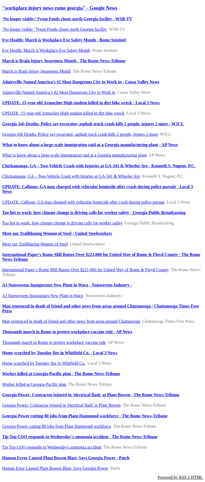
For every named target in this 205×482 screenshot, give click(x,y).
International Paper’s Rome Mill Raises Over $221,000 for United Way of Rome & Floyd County (85, 269)
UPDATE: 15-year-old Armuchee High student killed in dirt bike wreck (63, 113)
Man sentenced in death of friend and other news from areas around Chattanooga (71, 321)
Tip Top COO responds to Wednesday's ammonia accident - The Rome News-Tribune (79, 436)
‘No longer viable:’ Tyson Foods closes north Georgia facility (54, 29)
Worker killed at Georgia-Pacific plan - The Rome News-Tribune (61, 373)
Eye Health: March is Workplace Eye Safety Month (46, 50)
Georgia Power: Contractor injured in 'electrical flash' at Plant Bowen (61, 405)
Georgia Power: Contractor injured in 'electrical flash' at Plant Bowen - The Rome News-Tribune (90, 394)
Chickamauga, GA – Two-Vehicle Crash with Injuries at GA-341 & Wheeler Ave (71, 176)
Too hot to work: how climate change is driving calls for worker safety (62, 223)
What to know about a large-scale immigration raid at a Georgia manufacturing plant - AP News (90, 144)
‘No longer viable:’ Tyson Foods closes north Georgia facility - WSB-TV (67, 19)
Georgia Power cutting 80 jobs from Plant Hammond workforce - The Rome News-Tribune (85, 416)
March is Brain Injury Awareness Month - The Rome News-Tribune (63, 61)
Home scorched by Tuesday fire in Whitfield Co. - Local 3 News (59, 353)
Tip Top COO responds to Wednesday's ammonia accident (51, 447)
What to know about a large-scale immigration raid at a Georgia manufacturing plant (74, 155)
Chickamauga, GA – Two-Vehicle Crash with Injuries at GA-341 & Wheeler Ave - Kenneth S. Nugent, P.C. (98, 166)
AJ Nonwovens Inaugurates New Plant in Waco (42, 295)
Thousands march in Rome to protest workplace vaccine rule (54, 342)
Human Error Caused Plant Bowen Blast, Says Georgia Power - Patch (65, 458)
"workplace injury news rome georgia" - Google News (59, 8)
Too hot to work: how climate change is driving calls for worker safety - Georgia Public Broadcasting (93, 212)
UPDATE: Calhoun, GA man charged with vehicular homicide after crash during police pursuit (83, 202)
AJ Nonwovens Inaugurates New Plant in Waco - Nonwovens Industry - (67, 285)
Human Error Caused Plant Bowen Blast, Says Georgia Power (55, 468)
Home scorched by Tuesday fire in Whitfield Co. (43, 363)
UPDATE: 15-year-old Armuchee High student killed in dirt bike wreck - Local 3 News (81, 102)
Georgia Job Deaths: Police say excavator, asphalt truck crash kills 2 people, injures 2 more (80, 134)
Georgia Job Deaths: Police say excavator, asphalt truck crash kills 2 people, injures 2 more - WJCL (93, 124)
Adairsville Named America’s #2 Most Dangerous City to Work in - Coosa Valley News (80, 82)
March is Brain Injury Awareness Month (36, 71)
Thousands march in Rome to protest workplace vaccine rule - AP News (67, 331)
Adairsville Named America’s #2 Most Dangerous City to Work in (58, 92)
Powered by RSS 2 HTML (180, 477)
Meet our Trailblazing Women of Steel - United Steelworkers (57, 233)
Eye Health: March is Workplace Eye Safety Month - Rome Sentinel (64, 40)
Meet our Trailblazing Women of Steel (35, 244)
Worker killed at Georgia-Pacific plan (34, 384)
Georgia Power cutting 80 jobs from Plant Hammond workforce (56, 426)
